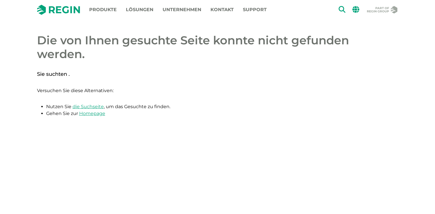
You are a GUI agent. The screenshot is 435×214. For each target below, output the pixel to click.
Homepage (92, 113)
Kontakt (222, 9)
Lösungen (139, 9)
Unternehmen (182, 9)
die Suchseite (88, 106)
